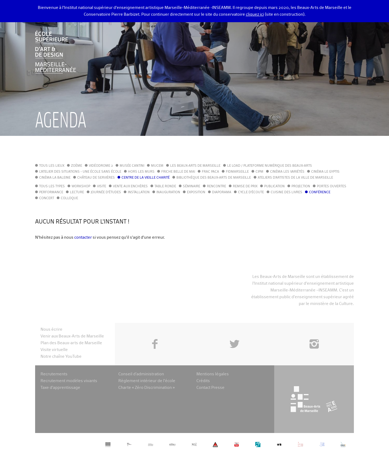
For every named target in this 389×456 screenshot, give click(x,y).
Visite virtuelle (54, 350)
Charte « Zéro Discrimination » (146, 388)
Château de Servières (96, 177)
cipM (259, 171)
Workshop (81, 186)
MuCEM (157, 166)
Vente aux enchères (130, 186)
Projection (300, 186)
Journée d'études (106, 192)
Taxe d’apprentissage (60, 388)
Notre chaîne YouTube (61, 357)
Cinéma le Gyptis (325, 171)
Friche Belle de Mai (178, 171)
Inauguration (168, 192)
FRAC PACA (210, 171)
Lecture (77, 192)
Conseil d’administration (141, 374)
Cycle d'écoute (251, 192)
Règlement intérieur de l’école (146, 381)
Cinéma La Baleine (55, 177)
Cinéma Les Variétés (287, 171)
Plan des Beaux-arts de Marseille (71, 343)
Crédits (203, 381)
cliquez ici (255, 14)
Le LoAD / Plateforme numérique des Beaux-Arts (269, 166)
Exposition (196, 192)
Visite (101, 186)
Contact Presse (210, 388)
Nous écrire (51, 329)
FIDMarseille (237, 171)
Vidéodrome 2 (101, 166)
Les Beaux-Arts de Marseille (195, 166)
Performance (51, 192)
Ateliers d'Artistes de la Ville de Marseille (295, 177)
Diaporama (221, 192)
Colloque (69, 198)
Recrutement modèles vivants (69, 381)
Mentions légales (212, 374)
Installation (139, 192)
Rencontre (216, 186)
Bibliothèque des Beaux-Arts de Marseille (213, 177)
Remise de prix (245, 186)
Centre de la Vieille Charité (146, 177)
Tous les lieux (51, 166)
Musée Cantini (132, 166)
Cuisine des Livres (286, 192)
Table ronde (165, 186)
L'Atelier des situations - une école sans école (80, 171)
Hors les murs (141, 171)
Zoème (76, 166)
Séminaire (191, 186)
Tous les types (52, 186)
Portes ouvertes (331, 186)
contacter (83, 237)
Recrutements (54, 374)
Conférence (319, 192)
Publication (274, 186)
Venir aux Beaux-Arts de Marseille (72, 336)
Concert (46, 198)
